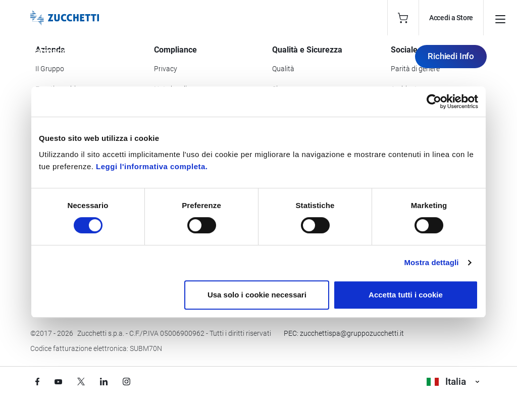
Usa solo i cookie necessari (257, 294)
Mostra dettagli (431, 262)
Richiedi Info (451, 56)
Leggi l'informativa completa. (152, 166)
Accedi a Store (451, 18)
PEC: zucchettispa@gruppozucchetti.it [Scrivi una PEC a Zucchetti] (344, 333)
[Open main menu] (500, 17)
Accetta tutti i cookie (406, 294)
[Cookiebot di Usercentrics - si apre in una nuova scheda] (434, 101)
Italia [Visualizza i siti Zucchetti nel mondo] (453, 381)
